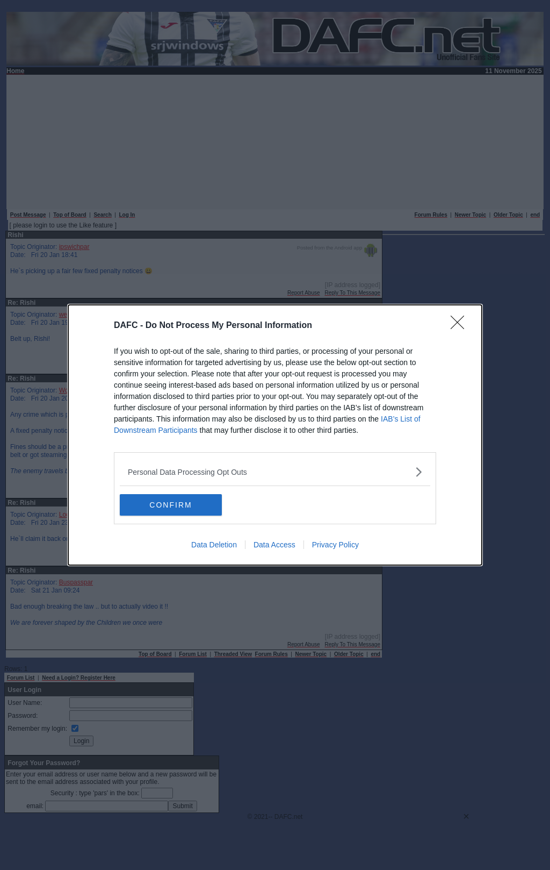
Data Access (274, 544)
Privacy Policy (335, 544)
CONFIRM (170, 505)
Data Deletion (214, 544)
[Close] (461, 326)
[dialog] (275, 435)
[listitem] (275, 471)
